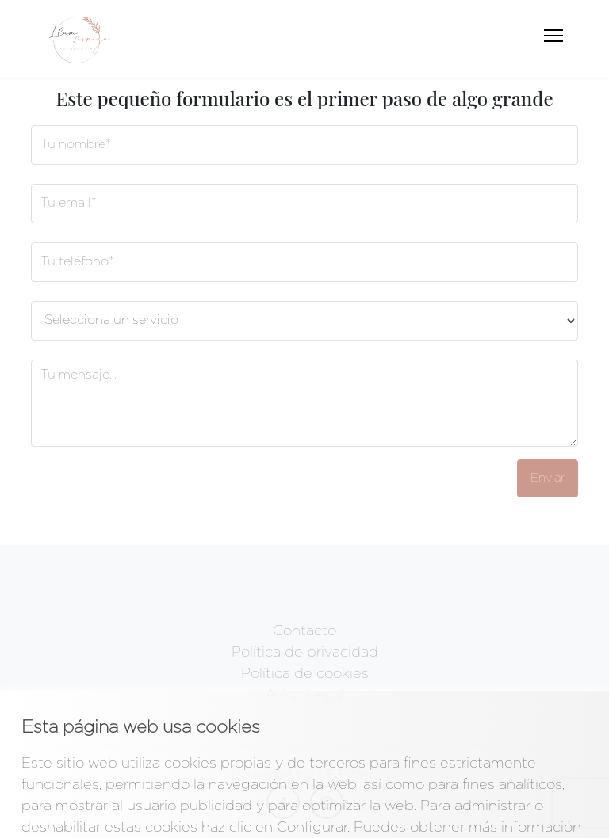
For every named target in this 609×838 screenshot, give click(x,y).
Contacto (304, 631)
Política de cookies (305, 674)
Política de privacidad (305, 653)
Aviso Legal (304, 695)
